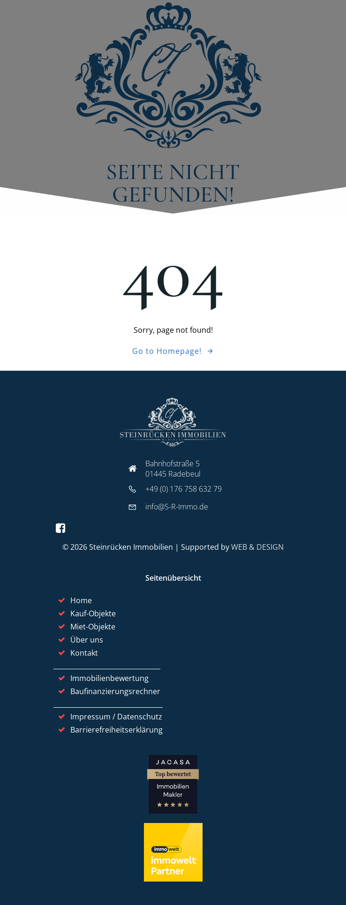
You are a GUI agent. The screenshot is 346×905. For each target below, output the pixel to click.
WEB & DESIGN (257, 547)
